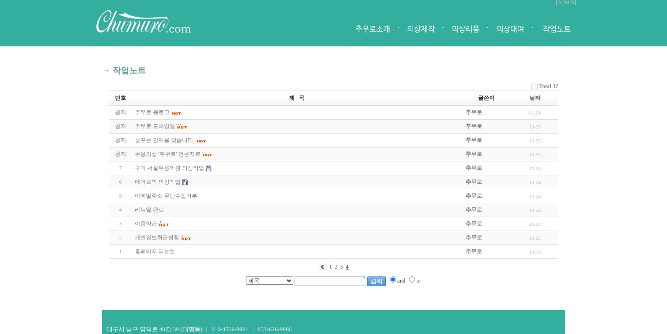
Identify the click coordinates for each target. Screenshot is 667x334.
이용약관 (146, 223)
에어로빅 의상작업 (158, 182)
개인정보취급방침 (158, 237)
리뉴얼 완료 (149, 209)
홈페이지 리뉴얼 (155, 251)
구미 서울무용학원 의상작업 (170, 168)
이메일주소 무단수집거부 (166, 196)
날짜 (535, 98)
